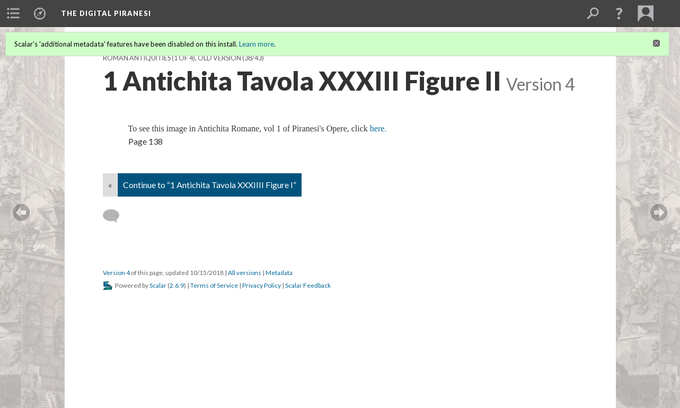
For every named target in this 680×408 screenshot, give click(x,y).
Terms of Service (214, 285)
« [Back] (110, 185)
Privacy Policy (261, 285)
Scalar (157, 285)
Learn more (256, 44)
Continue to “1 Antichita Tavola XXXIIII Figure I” (209, 185)
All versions (244, 273)
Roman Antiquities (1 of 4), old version (172, 58)
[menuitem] (13, 13)
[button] (619, 13)
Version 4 (116, 273)
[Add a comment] (116, 216)
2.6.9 (177, 285)
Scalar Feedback (308, 285)
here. (378, 128)
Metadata (279, 273)
